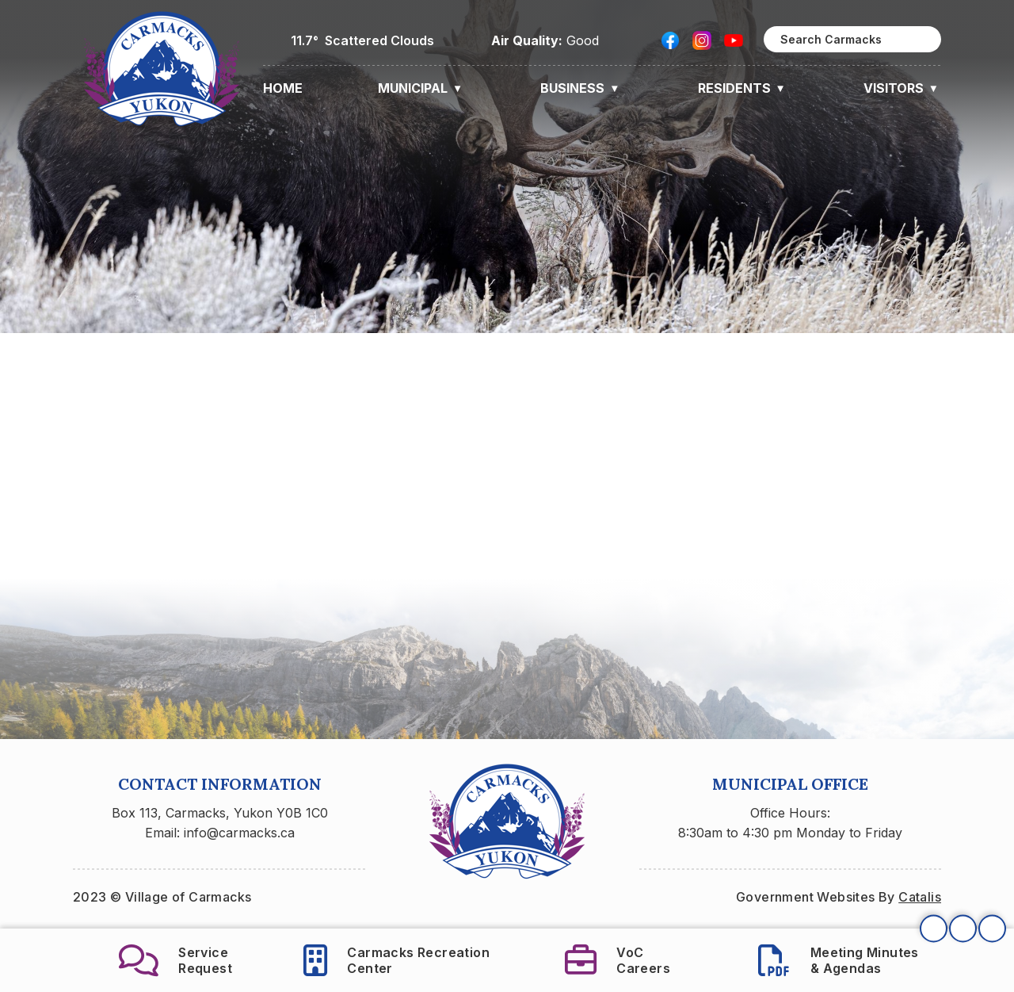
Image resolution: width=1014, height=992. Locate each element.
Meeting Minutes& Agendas (838, 960)
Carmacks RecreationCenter (396, 960)
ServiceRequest (175, 960)
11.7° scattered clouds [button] (362, 40)
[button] (920, 40)
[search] (852, 39)
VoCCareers (617, 960)
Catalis (919, 897)
